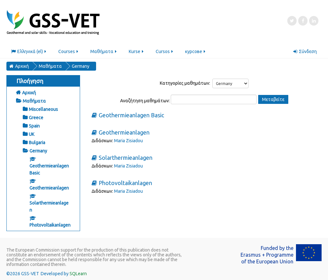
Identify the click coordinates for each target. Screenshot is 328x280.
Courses (68, 51)
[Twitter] (292, 21)
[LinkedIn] (313, 21)
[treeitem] (43, 92)
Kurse (136, 51)
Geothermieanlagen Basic (131, 115)
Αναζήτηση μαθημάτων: (145, 100)
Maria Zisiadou (128, 140)
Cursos (165, 51)
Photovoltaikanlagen (125, 183)
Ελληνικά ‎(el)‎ (29, 51)
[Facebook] (303, 21)
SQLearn (78, 273)
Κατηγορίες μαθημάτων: (185, 83)
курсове (195, 51)
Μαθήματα (104, 51)
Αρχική (29, 92)
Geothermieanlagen (124, 132)
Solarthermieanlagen (125, 158)
